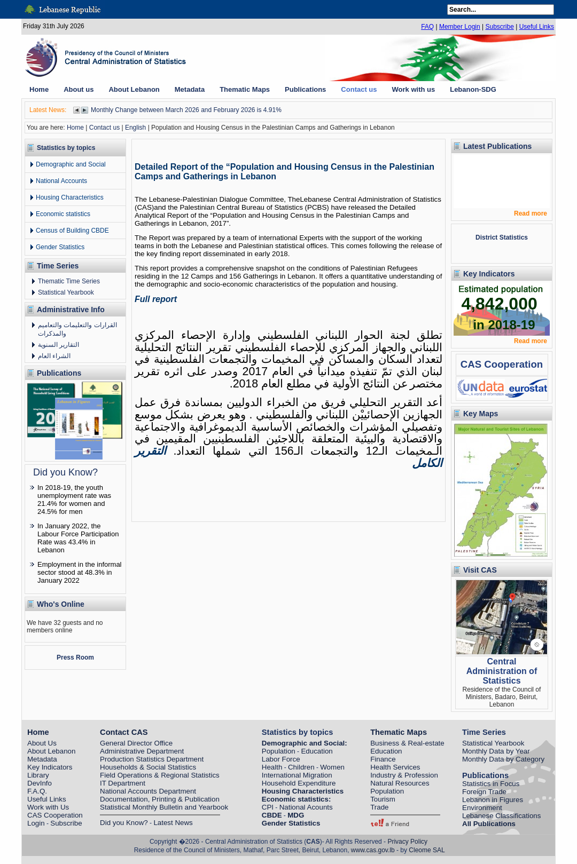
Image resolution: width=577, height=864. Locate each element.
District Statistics (501, 237)
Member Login (459, 26)
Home (75, 127)
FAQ (427, 26)
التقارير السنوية (58, 344)
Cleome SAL (427, 850)
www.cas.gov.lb (373, 850)
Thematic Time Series (69, 281)
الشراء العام (54, 356)
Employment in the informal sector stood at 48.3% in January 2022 (79, 572)
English (135, 127)
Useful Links (536, 26)
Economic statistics (63, 214)
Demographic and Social (71, 164)
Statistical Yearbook (66, 292)
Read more (530, 213)
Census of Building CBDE (72, 230)
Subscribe (499, 26)
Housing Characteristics (70, 197)
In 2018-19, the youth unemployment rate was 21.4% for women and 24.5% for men (74, 499)
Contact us (104, 127)
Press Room (75, 657)
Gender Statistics (60, 247)
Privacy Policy (407, 841)
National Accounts (61, 181)
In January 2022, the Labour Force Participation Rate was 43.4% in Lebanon (78, 538)
